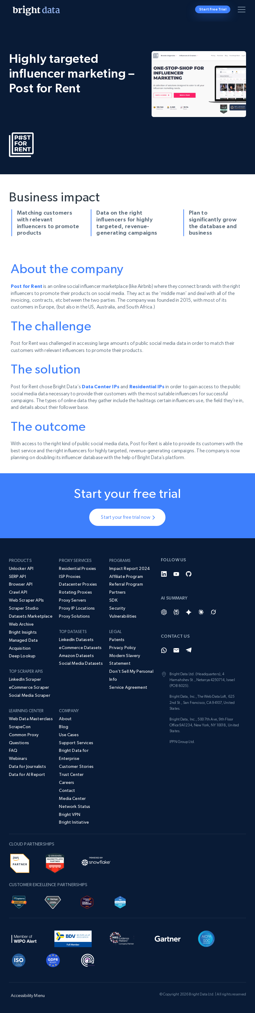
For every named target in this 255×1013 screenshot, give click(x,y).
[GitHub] (188, 574)
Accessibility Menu (28, 995)
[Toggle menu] (242, 11)
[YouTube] (176, 574)
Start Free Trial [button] (212, 9)
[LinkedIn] (164, 574)
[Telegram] (188, 650)
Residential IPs (147, 386)
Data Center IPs (100, 386)
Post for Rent (26, 286)
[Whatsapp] (164, 650)
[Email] (176, 650)
